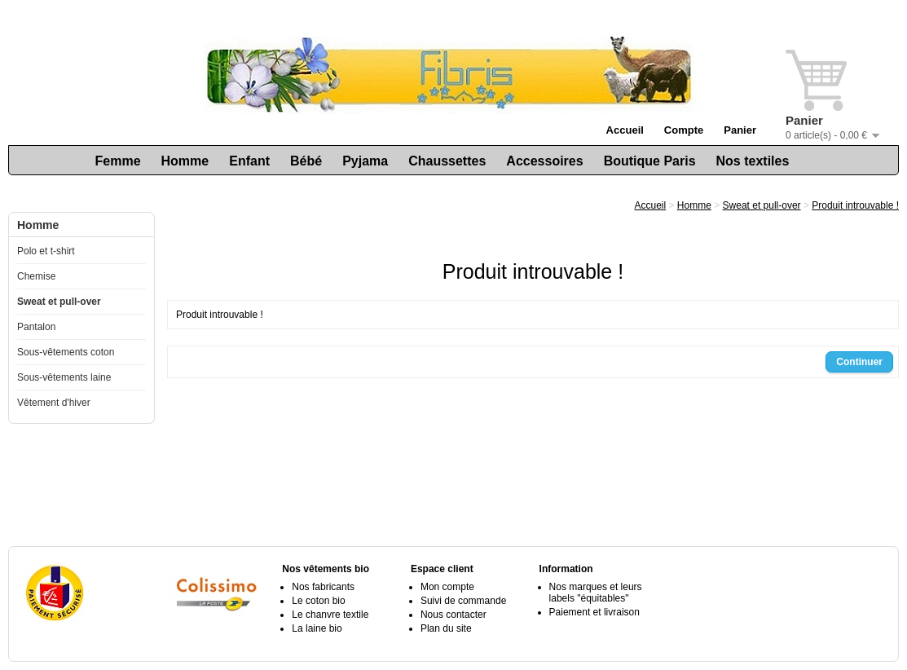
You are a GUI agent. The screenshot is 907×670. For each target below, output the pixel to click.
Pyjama (365, 161)
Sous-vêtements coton (65, 352)
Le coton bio (318, 600)
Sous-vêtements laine (64, 377)
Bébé (306, 161)
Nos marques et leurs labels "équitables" (595, 592)
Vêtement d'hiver (53, 402)
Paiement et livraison (594, 612)
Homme (185, 161)
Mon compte (447, 587)
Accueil (625, 130)
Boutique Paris (650, 161)
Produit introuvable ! (855, 205)
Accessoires (544, 161)
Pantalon (36, 327)
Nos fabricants (323, 587)
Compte (683, 130)
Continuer (859, 362)
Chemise (36, 276)
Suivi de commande (463, 600)
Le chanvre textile (330, 614)
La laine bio (316, 628)
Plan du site (446, 628)
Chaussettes (447, 161)
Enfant (249, 161)
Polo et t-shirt (46, 251)
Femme (118, 161)
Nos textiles (753, 161)
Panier (740, 130)
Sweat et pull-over (59, 301)
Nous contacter (453, 614)
